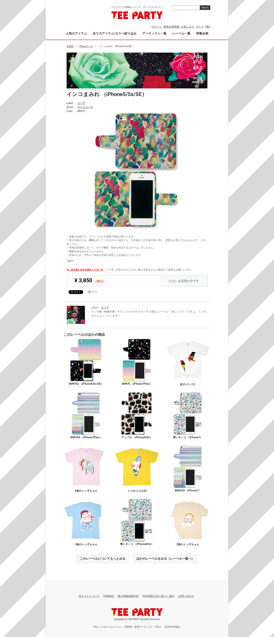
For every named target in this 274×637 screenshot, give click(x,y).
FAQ (207, 26)
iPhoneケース (86, 46)
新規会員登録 (171, 26)
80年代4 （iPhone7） (188, 490)
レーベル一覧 (181, 33)
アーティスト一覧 (154, 33)
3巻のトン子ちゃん (86, 490)
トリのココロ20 (137, 490)
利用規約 (108, 596)
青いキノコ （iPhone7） (188, 437)
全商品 (70, 46)
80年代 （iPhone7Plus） (137, 383)
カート (200, 26)
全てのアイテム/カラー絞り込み (114, 33)
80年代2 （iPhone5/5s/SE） (86, 383)
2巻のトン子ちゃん (187, 544)
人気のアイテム (76, 33)
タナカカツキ (85, 106)
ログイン (156, 26)
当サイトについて (89, 596)
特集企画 (202, 33)
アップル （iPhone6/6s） (136, 437)
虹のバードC (187, 384)
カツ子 (81, 102)
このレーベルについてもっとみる (102, 558)
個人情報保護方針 (128, 596)
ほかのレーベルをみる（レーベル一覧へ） (165, 558)
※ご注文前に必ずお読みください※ (85, 269)
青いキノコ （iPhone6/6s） (137, 543)
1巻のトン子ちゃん (86, 544)
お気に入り (187, 26)
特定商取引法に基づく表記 (158, 596)
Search (205, 7)
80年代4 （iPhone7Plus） (86, 437)
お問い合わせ (186, 596)
